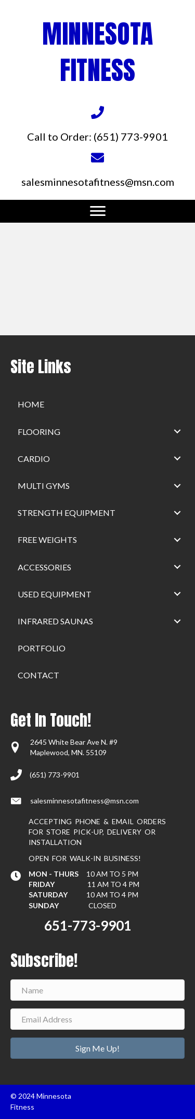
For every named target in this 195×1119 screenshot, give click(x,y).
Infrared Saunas (55, 621)
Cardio (34, 458)
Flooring (39, 431)
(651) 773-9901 (55, 774)
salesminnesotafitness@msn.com (84, 800)
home (31, 404)
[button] (177, 431)
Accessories (44, 567)
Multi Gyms (44, 485)
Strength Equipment (66, 512)
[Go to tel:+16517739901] (97, 124)
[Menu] (98, 211)
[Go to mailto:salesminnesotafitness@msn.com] (97, 168)
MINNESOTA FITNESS (97, 51)
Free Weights (47, 539)
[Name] (97, 990)
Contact (38, 675)
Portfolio (42, 648)
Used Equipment (55, 594)
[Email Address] (97, 1019)
